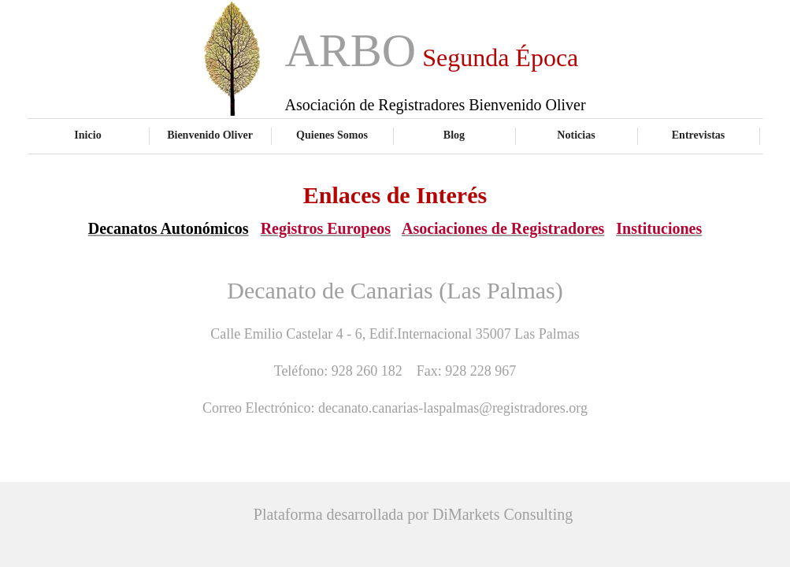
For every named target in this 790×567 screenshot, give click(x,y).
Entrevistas (698, 134)
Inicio (87, 134)
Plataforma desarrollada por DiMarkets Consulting (413, 514)
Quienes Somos (332, 134)
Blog (454, 134)
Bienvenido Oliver (210, 134)
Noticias (576, 134)
